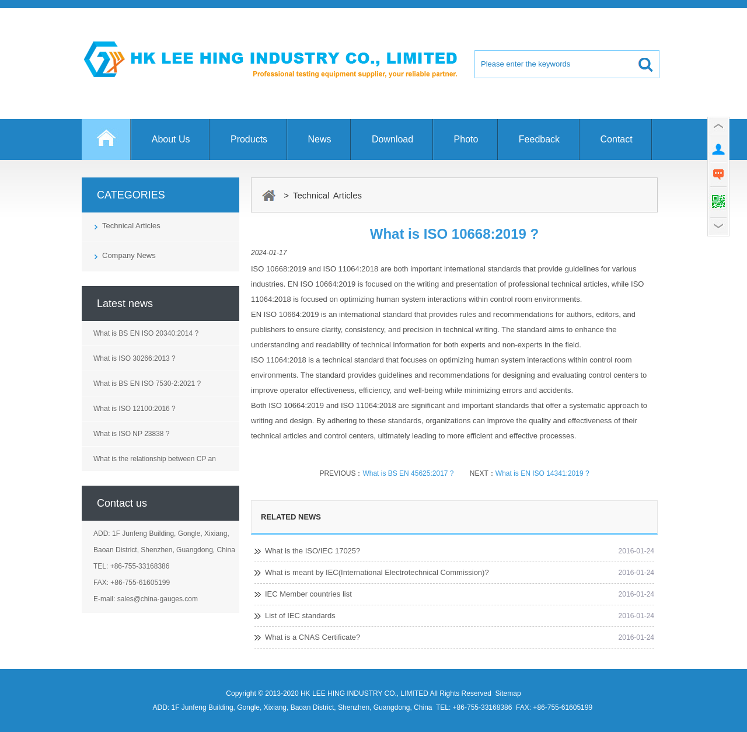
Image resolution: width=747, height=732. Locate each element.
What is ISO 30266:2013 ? (134, 358)
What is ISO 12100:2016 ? (134, 409)
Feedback (539, 139)
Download (392, 139)
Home (106, 144)
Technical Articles (131, 225)
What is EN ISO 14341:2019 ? (542, 473)
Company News (129, 255)
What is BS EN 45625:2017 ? (408, 473)
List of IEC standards (300, 615)
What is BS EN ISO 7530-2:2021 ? (147, 383)
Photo (466, 139)
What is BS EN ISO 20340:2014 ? (145, 333)
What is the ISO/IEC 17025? (312, 550)
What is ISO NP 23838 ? (131, 434)
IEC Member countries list (308, 594)
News (319, 139)
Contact (617, 139)
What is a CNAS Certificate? (312, 637)
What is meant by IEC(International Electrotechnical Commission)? (377, 572)
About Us (171, 139)
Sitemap (508, 693)
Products (249, 139)
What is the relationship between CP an (154, 459)
